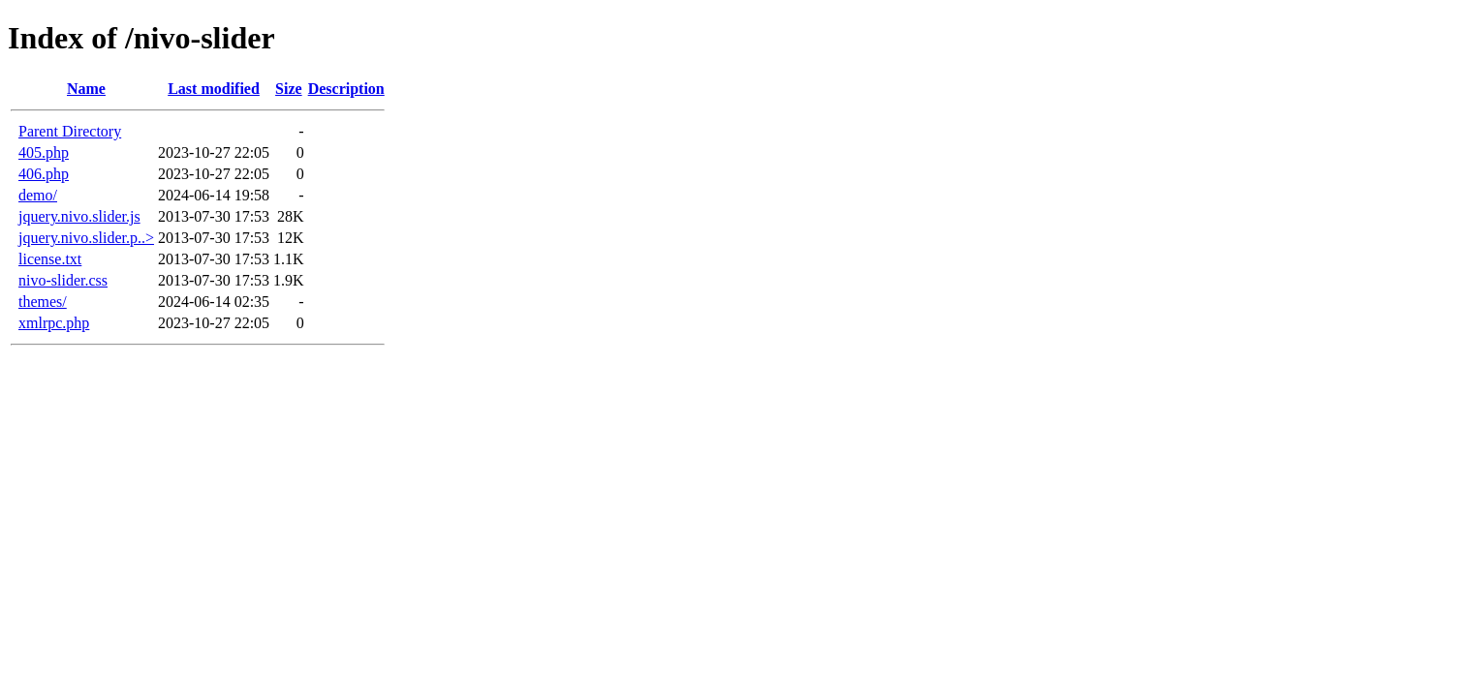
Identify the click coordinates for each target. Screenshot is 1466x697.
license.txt (49, 259)
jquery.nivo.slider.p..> (86, 237)
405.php (43, 152)
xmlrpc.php (53, 323)
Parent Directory (69, 131)
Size (288, 88)
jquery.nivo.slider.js (79, 216)
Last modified (214, 88)
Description (346, 88)
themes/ (42, 301)
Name (86, 88)
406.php (43, 174)
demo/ (37, 195)
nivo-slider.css (63, 280)
